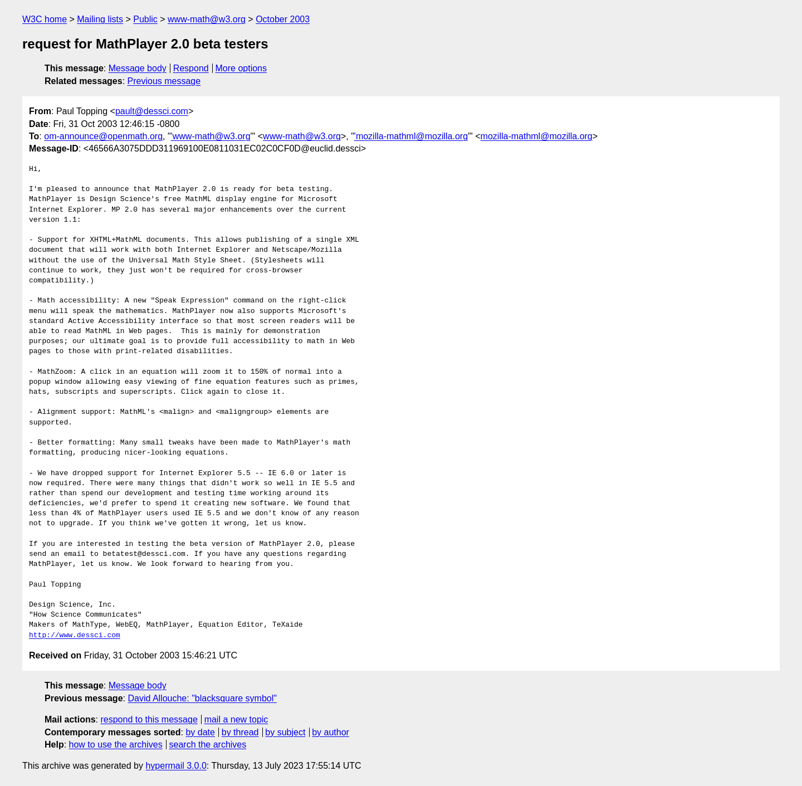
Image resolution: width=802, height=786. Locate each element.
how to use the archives (116, 744)
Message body (138, 68)
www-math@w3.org (207, 19)
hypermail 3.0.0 (175, 765)
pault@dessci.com (151, 111)
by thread (240, 732)
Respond (191, 68)
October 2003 (283, 19)
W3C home (44, 19)
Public (145, 19)
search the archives (208, 744)
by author (330, 732)
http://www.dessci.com (74, 636)
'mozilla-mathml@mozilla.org (411, 136)
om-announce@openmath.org (103, 136)
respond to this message (148, 719)
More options (241, 68)
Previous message (164, 81)
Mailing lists (100, 19)
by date (199, 732)
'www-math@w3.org (211, 136)
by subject (285, 732)
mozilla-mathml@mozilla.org (537, 136)
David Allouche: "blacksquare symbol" (202, 698)
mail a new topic (236, 719)
